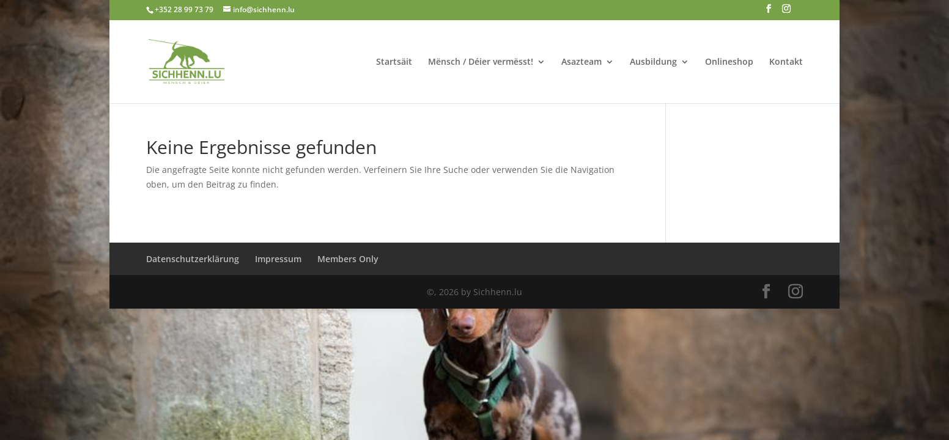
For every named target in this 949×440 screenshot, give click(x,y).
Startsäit (394, 62)
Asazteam (581, 62)
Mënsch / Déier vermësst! (480, 62)
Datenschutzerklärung (192, 259)
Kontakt (786, 62)
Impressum (278, 259)
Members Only (347, 259)
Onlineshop (729, 62)
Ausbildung (653, 62)
